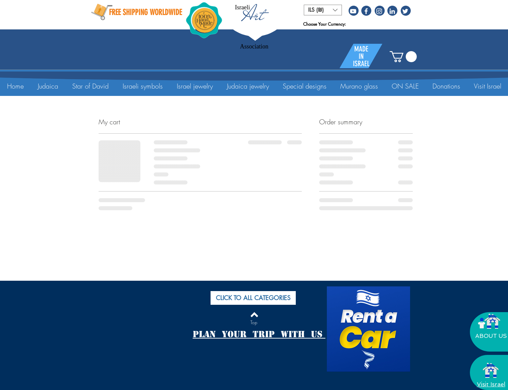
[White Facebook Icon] (366, 11)
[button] (323, 10)
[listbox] (323, 10)
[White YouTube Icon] (353, 11)
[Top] (253, 322)
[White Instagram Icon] (379, 11)
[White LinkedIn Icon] (392, 11)
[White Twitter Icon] (405, 11)
